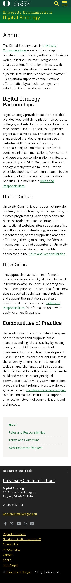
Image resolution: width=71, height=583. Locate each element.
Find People (10, 565)
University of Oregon (18, 572)
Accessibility (10, 544)
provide (60, 206)
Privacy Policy (11, 550)
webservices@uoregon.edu (20, 514)
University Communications (29, 480)
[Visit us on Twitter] (11, 524)
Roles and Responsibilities (47, 254)
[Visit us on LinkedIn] (32, 524)
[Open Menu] (65, 3)
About (13, 425)
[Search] (56, 3)
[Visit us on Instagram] (26, 524)
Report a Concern (14, 534)
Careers (7, 555)
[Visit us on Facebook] (5, 524)
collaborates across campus (46, 390)
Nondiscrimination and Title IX (22, 539)
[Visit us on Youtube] (19, 524)
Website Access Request (26, 447)
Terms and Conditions (24, 440)
